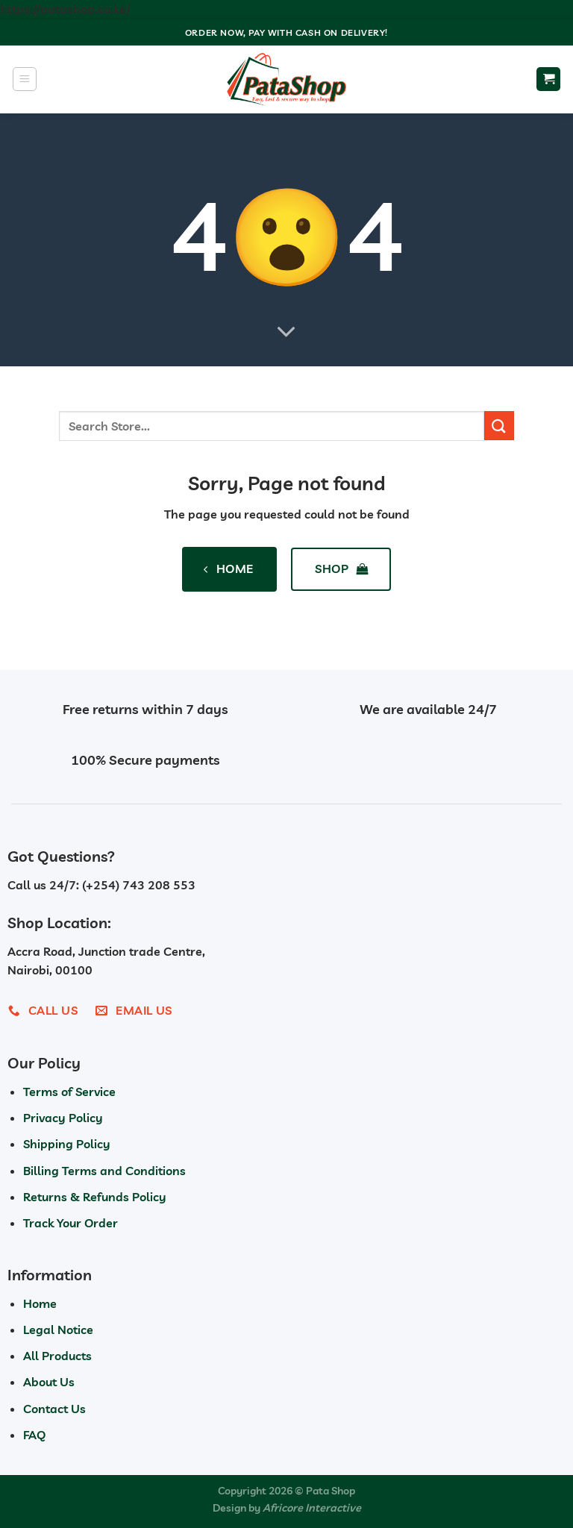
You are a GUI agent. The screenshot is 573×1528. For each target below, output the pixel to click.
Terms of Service (69, 1091)
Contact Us (54, 1408)
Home (40, 1303)
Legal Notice (58, 1329)
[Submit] (499, 425)
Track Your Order (70, 1222)
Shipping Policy (66, 1143)
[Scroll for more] (286, 332)
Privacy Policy (63, 1117)
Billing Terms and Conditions (104, 1170)
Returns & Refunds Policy (94, 1196)
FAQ (34, 1434)
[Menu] (25, 79)
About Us (49, 1381)
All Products (57, 1355)
